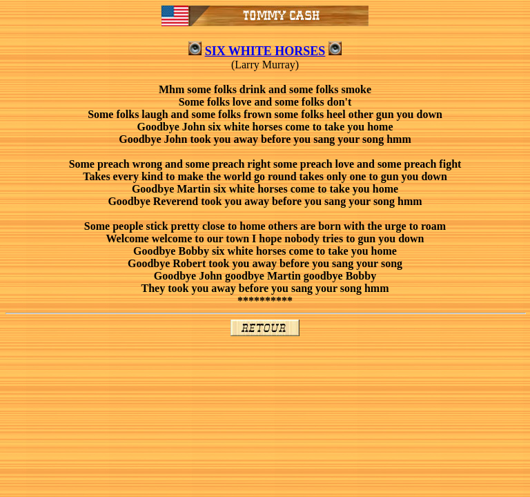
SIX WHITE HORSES (265, 51)
